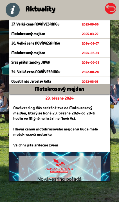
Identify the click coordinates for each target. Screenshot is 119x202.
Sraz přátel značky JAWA (30, 62)
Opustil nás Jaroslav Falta (31, 81)
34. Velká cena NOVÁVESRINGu (35, 72)
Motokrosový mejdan (28, 33)
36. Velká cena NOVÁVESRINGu (35, 43)
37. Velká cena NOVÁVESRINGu (35, 24)
